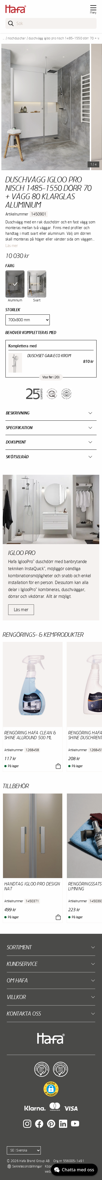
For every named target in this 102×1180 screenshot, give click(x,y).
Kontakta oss (24, 1013)
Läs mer (11, 246)
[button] (51, 1089)
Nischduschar (17, 38)
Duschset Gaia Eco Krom (49, 356)
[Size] (27, 319)
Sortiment (19, 947)
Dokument (16, 442)
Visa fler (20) (51, 377)
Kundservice (22, 964)
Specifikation (19, 427)
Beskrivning (18, 413)
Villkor (16, 997)
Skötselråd (17, 456)
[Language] (24, 1150)
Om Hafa (17, 980)
